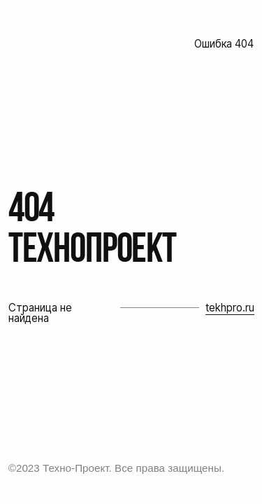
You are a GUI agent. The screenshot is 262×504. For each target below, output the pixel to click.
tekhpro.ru (229, 307)
